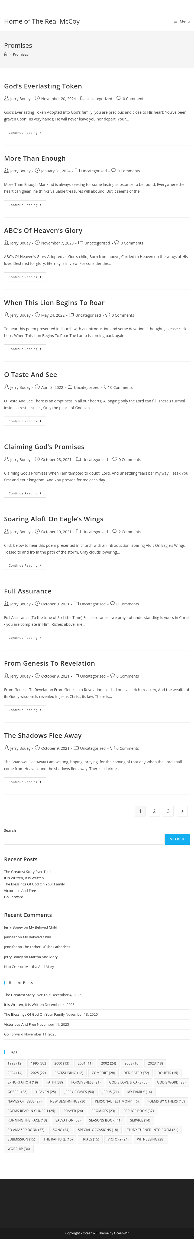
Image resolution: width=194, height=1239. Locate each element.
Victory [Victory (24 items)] (118, 1139)
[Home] (6, 54)
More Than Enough (35, 158)
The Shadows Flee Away (43, 735)
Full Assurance (28, 590)
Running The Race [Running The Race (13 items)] (27, 1120)
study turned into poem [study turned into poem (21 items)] (152, 1129)
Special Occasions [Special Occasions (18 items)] (98, 1129)
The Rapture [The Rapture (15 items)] (58, 1139)
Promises (20, 54)
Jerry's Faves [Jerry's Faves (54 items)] (79, 1091)
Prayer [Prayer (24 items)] (73, 1110)
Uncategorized (99, 98)
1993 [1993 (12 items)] (15, 1063)
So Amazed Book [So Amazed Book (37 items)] (26, 1129)
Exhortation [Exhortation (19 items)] (23, 1082)
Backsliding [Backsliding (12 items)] (68, 1072)
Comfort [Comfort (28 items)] (103, 1072)
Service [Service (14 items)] (140, 1120)
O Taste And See (30, 374)
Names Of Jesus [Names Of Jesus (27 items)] (25, 1101)
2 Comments (130, 531)
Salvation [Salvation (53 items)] (68, 1120)
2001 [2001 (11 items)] (85, 1063)
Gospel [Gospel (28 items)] (17, 1091)
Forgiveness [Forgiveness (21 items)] (86, 1082)
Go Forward (13, 896)
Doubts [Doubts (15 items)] (168, 1072)
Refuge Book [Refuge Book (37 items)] (139, 1110)
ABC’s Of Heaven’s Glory (43, 230)
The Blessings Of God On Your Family (34, 884)
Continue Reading (27, 133)
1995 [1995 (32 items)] (38, 1063)
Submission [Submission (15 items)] (21, 1139)
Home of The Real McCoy (42, 21)
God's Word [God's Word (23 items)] (171, 1082)
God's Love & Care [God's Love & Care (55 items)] (128, 1082)
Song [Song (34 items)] (61, 1129)
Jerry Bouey (20, 98)
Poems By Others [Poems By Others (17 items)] (166, 1101)
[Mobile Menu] (182, 21)
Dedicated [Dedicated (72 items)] (136, 1072)
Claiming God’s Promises (44, 446)
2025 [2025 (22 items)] (38, 1072)
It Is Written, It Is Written (24, 877)
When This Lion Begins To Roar (54, 302)
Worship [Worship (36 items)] (19, 1148)
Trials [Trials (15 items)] (90, 1139)
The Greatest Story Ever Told (27, 871)
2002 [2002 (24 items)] (108, 1063)
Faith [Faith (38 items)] (54, 1082)
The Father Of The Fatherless (46, 946)
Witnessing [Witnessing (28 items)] (150, 1139)
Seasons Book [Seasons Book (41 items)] (105, 1120)
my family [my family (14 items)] (139, 1091)
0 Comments (134, 98)
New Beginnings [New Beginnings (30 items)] (68, 1101)
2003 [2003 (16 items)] (132, 1063)
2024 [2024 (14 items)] (15, 1072)
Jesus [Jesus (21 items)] (111, 1091)
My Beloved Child (43, 927)
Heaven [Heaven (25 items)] (46, 1091)
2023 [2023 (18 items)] (155, 1063)
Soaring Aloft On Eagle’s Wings (54, 518)
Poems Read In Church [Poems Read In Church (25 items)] (31, 1110)
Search (10, 830)
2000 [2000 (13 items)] (61, 1063)
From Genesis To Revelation (49, 663)
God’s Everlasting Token (43, 85)
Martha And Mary (43, 956)
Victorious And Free (20, 890)
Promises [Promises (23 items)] (103, 1110)
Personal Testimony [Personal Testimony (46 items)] (117, 1101)
